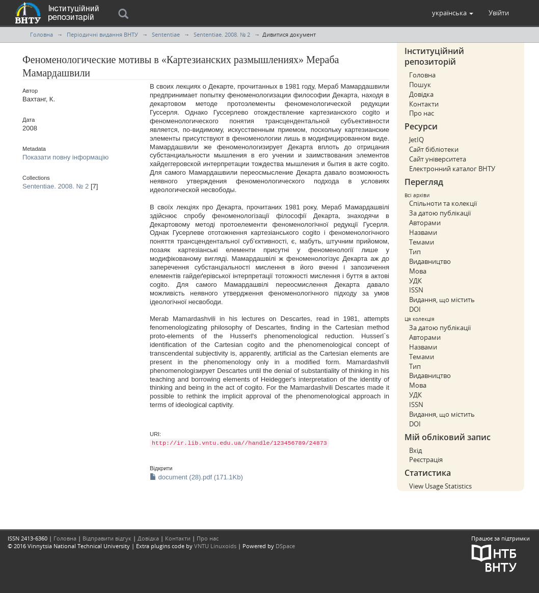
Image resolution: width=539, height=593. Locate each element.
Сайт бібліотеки (434, 149)
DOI (415, 309)
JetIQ (416, 139)
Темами (421, 242)
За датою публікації (440, 213)
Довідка (421, 94)
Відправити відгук (107, 538)
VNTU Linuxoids (215, 546)
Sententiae (166, 34)
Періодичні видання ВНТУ (102, 34)
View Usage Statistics (440, 486)
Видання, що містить (442, 299)
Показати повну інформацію (65, 157)
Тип (415, 251)
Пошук (420, 84)
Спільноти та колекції (443, 203)
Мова (417, 271)
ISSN (416, 289)
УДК (415, 280)
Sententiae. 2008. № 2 (222, 34)
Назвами (423, 232)
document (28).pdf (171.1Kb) (196, 477)
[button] (452, 12)
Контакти (424, 104)
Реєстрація (426, 459)
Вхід (415, 450)
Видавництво (430, 261)
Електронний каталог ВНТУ (452, 168)
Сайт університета (437, 159)
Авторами (425, 222)
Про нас (421, 113)
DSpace (285, 546)
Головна (41, 34)
